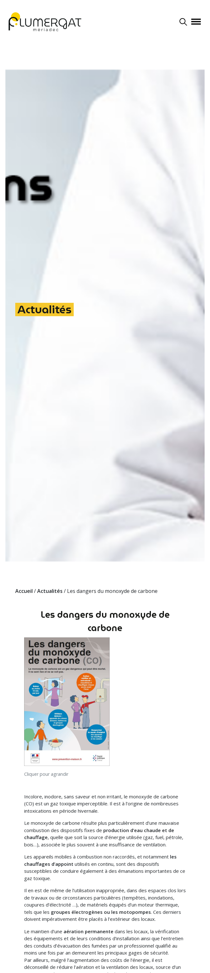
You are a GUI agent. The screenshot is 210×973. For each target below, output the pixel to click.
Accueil (24, 590)
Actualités (44, 309)
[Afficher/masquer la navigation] (196, 21)
